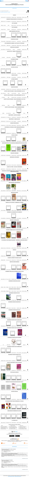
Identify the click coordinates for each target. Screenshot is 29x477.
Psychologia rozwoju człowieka (12, 428)
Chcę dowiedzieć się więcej (11, 476)
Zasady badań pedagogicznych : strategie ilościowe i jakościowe (6, 428)
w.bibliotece (18, 440)
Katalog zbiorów (14, 8)
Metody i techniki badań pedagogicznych (4, 426)
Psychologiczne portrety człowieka (13, 426)
